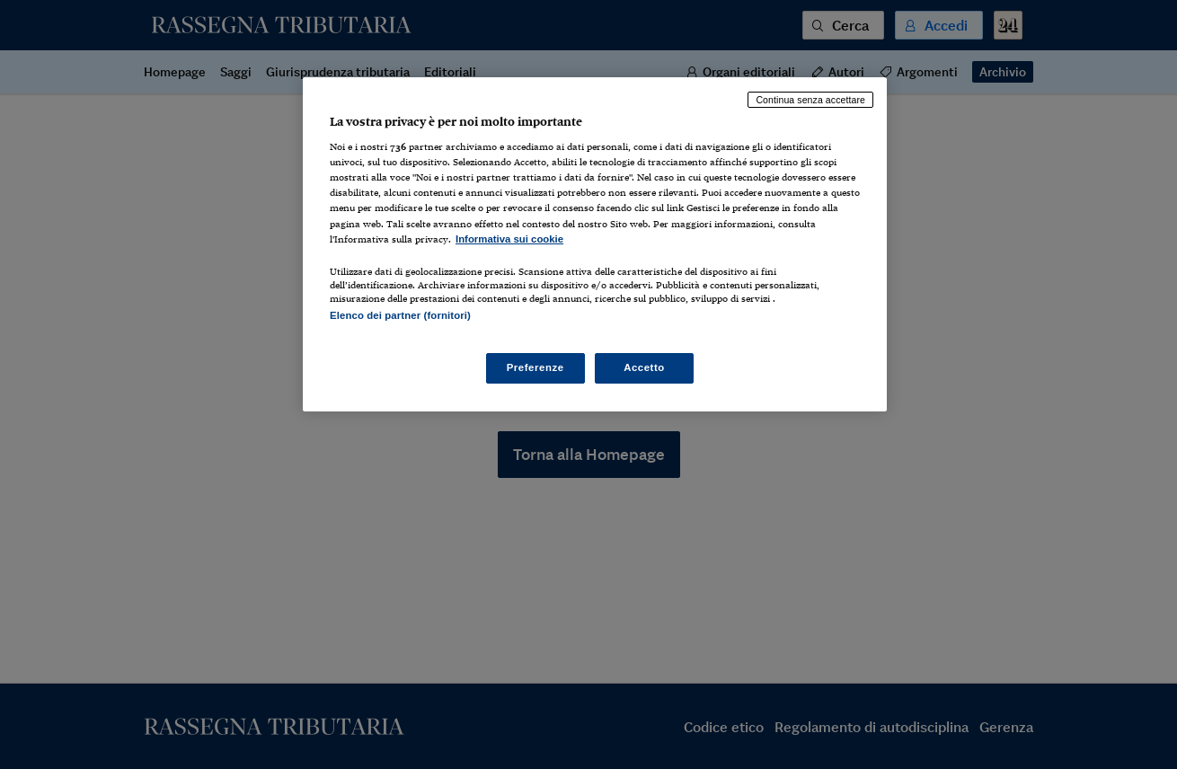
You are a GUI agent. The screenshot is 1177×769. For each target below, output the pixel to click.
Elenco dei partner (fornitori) (400, 315)
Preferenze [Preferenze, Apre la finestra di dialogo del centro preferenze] (535, 367)
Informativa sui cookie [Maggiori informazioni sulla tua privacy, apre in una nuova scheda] (509, 239)
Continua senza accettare (810, 99)
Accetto (644, 367)
